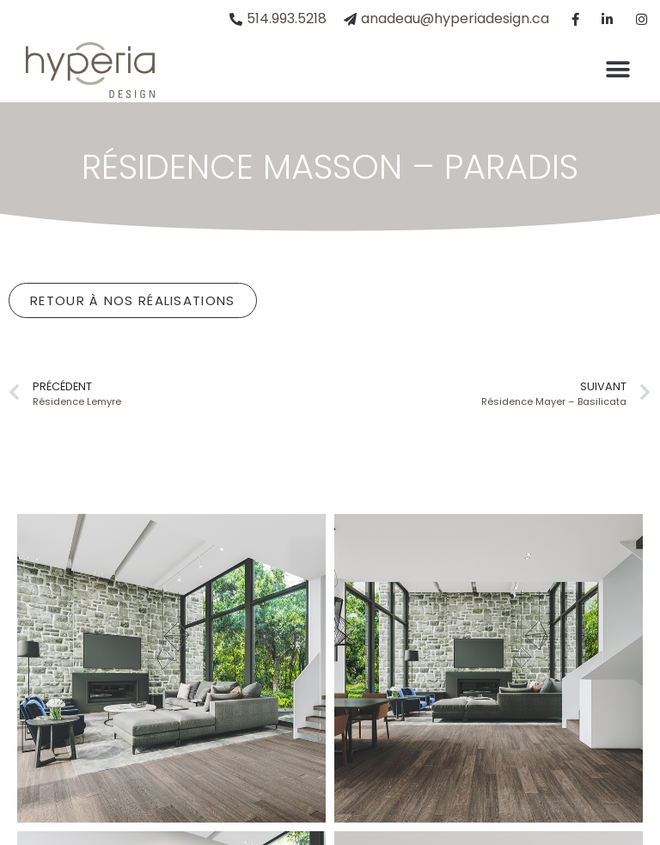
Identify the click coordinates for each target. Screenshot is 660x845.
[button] (618, 70)
